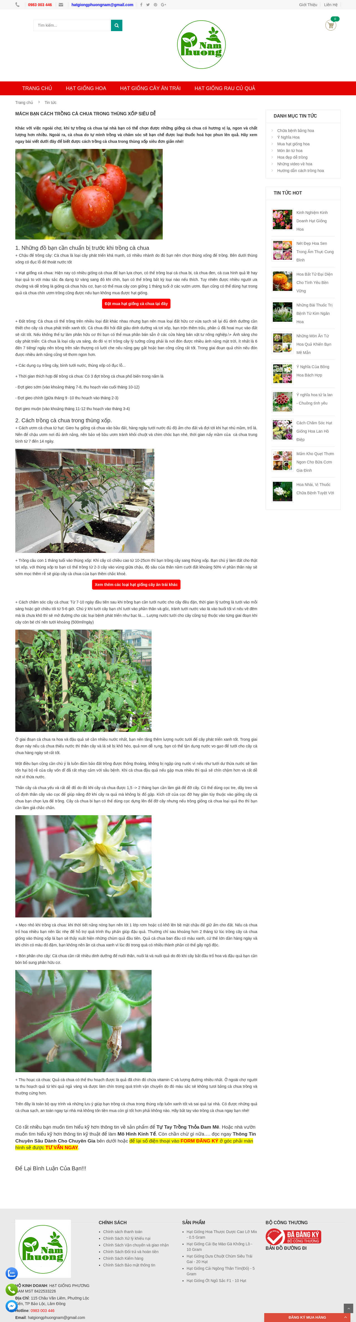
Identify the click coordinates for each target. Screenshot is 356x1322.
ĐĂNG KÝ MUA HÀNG (307, 1317)
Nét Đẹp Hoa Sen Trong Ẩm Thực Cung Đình (315, 251)
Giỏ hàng (330, 25)
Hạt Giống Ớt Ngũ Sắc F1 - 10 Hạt (216, 1280)
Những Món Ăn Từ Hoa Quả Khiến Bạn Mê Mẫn (313, 344)
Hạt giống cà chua (35, 273)
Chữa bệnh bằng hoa (295, 130)
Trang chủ (24, 102)
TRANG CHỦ (37, 88)
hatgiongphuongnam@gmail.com (102, 5)
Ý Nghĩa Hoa (288, 137)
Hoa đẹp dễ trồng (292, 157)
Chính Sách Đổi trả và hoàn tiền (131, 1251)
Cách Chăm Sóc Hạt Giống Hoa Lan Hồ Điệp (314, 431)
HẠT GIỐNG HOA (86, 88)
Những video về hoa (294, 164)
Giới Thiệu (308, 5)
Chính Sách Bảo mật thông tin (129, 1265)
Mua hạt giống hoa (293, 144)
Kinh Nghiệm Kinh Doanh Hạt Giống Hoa (312, 220)
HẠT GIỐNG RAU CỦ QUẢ (225, 88)
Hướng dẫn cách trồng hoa (300, 170)
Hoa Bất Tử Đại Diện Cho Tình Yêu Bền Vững (314, 282)
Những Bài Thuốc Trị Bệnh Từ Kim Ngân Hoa (314, 313)
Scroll (348, 1308)
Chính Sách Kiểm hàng (123, 1258)
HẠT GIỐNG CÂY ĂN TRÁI (150, 88)
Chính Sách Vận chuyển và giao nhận (136, 1245)
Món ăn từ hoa (289, 150)
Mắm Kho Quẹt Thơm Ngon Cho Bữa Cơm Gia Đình (315, 462)
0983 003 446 (40, 5)
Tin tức (50, 102)
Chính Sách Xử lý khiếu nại (126, 1238)
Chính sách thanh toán (122, 1231)
